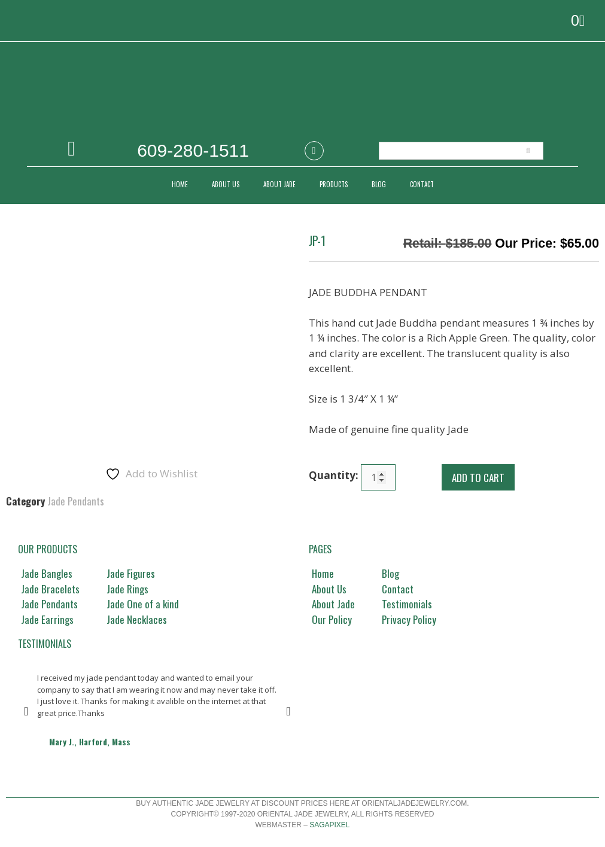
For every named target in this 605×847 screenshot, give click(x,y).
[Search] (528, 150)
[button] (26, 711)
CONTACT (422, 184)
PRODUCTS (334, 184)
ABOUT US (225, 184)
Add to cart (478, 477)
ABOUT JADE (279, 184)
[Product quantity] (378, 477)
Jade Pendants (75, 500)
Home (180, 184)
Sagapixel (329, 825)
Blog (379, 184)
